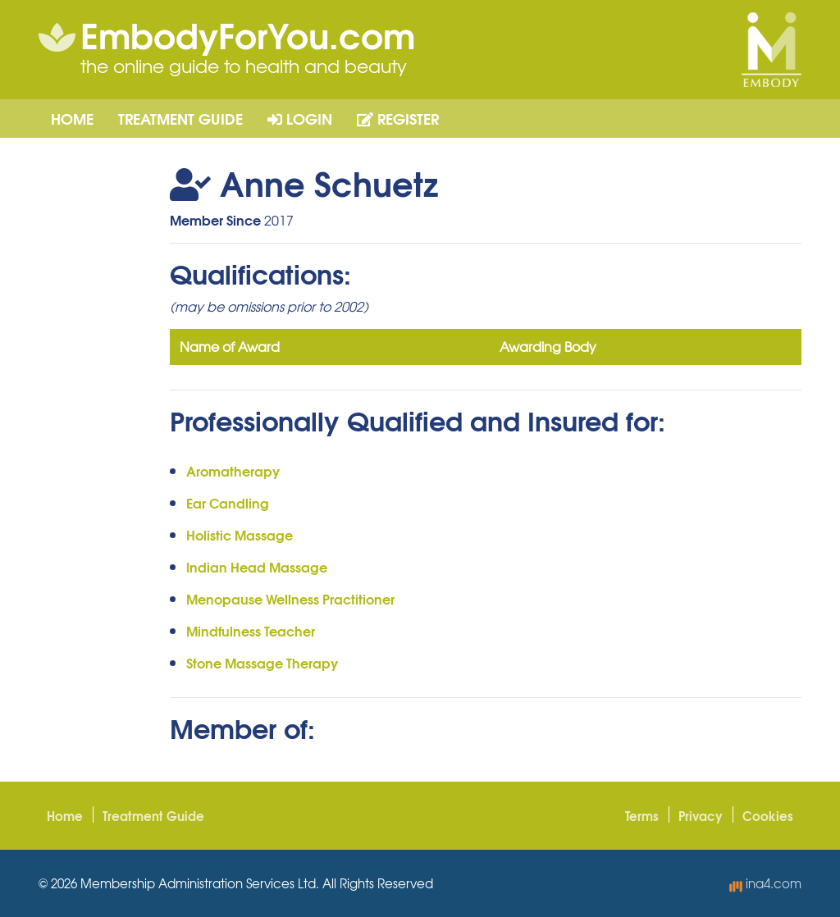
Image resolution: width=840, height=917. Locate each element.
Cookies (767, 815)
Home (72, 118)
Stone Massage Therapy (262, 662)
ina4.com (765, 883)
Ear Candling (227, 502)
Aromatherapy (233, 470)
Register (398, 118)
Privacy (700, 815)
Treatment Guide (180, 118)
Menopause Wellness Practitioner (290, 598)
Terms (642, 815)
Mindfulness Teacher (250, 630)
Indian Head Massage (256, 566)
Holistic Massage (239, 534)
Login (299, 118)
